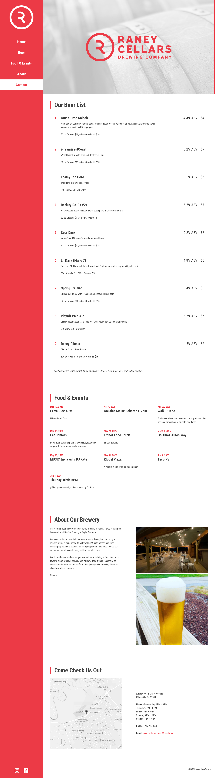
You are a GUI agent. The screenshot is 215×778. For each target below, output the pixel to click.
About (21, 74)
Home (21, 42)
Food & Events (21, 63)
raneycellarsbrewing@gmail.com (158, 733)
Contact (21, 85)
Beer (21, 52)
